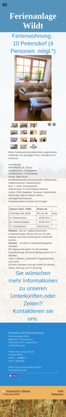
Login (60, 391)
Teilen (13, 376)
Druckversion (11, 391)
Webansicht (57, 394)
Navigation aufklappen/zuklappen (33, 4)
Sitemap (26, 391)
